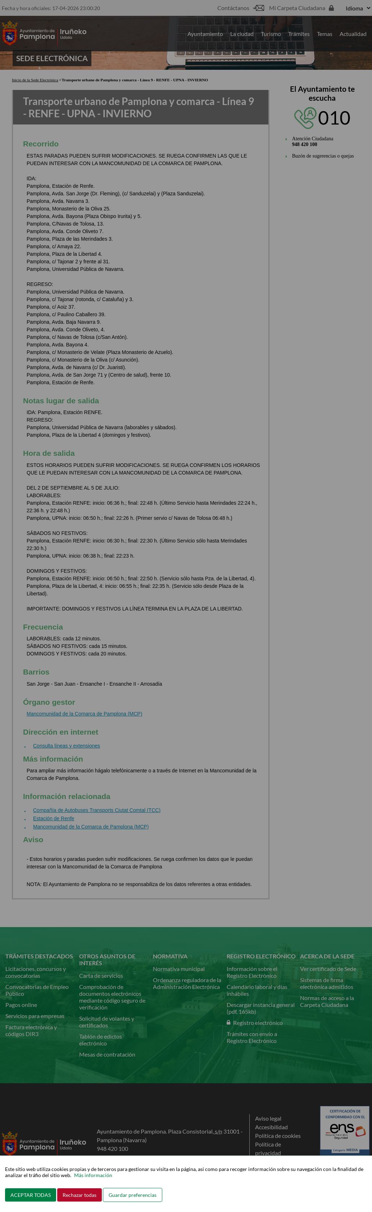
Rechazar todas (79, 1195)
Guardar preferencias (132, 1195)
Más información (93, 1175)
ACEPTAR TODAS (30, 1195)
